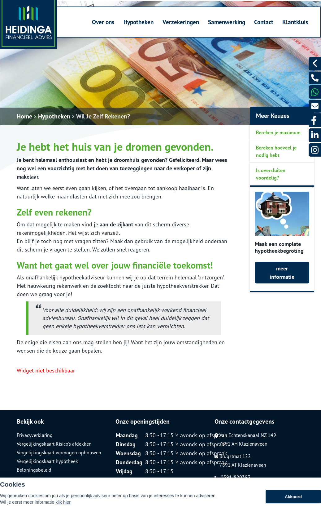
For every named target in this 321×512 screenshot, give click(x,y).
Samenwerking (226, 22)
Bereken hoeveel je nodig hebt (276, 151)
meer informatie (282, 272)
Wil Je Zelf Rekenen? (103, 116)
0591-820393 (232, 477)
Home (24, 116)
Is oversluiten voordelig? (270, 174)
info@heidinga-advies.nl (243, 486)
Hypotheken (139, 22)
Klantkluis (295, 22)
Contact (263, 22)
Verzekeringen (181, 22)
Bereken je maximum (278, 132)
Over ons (103, 22)
